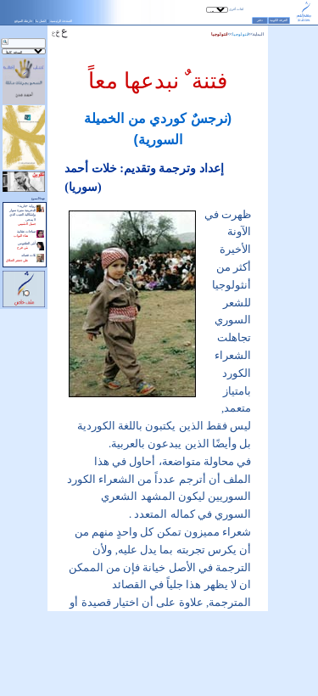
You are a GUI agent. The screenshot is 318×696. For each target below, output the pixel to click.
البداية (258, 34)
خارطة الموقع (23, 21)
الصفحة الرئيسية (61, 21)
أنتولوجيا (240, 34)
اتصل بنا (41, 21)
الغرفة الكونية (278, 20)
